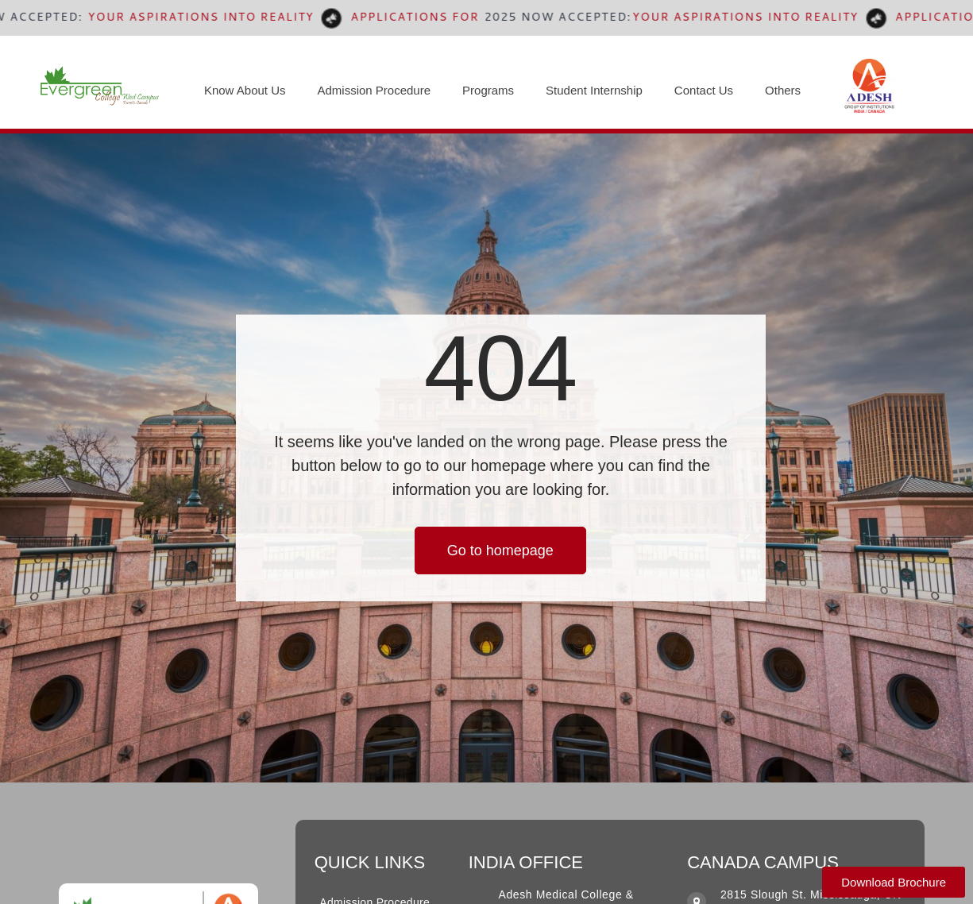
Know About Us (245, 90)
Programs (488, 90)
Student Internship (594, 90)
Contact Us (703, 90)
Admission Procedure (374, 90)
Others (783, 90)
